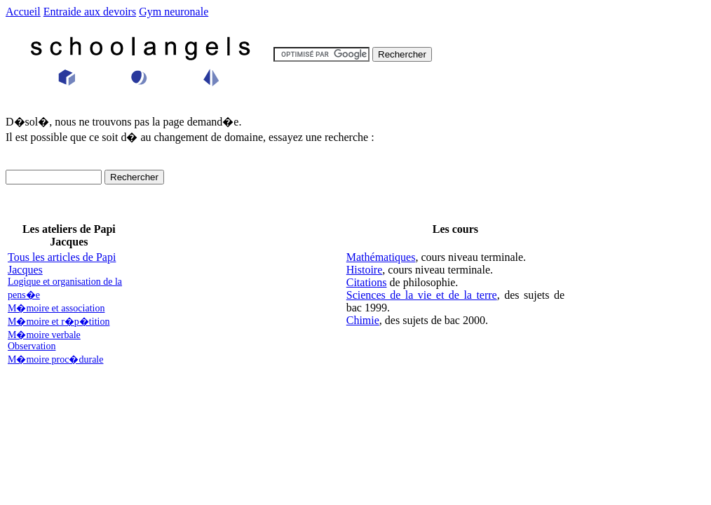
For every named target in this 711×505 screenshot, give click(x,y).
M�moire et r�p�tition (58, 321)
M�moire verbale (44, 335)
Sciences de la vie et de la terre (421, 295)
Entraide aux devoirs (89, 12)
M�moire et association (56, 308)
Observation (31, 346)
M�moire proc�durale (55, 359)
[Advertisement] (238, 310)
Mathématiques (381, 257)
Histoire (364, 270)
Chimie (362, 320)
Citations (366, 282)
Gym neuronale (173, 12)
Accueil (23, 12)
